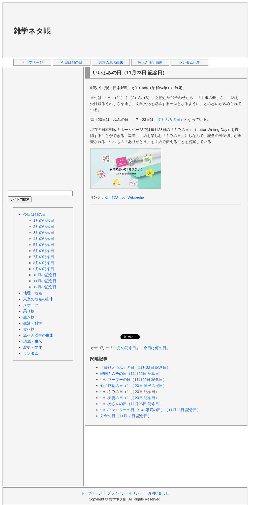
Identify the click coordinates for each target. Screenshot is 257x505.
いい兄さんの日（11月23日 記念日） (131, 404)
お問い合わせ (158, 493)
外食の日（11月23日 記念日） (125, 416)
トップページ (32, 62)
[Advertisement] (87, 30)
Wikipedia (135, 197)
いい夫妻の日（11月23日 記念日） (129, 397)
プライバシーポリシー (125, 493)
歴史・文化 (32, 347)
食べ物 (29, 329)
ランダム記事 (189, 62)
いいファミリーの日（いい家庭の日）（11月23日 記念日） (150, 410)
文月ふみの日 (168, 119)
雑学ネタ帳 (32, 31)
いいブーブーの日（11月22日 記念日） (133, 379)
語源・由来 (32, 341)
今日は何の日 (71, 62)
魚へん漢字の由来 (38, 335)
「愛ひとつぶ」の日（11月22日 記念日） (135, 367)
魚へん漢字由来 (150, 62)
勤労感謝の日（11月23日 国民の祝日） (133, 385)
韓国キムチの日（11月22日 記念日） (131, 373)
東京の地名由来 (111, 62)
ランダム (30, 353)
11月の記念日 (124, 348)
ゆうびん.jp (114, 197)
